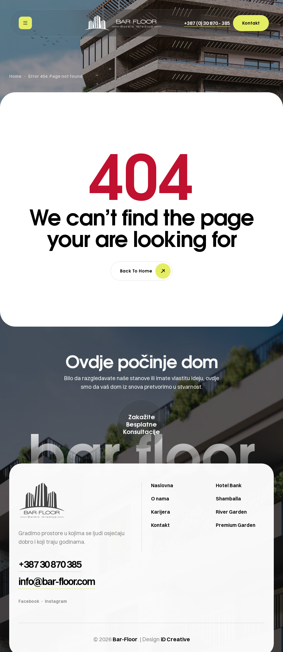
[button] (207, 23)
